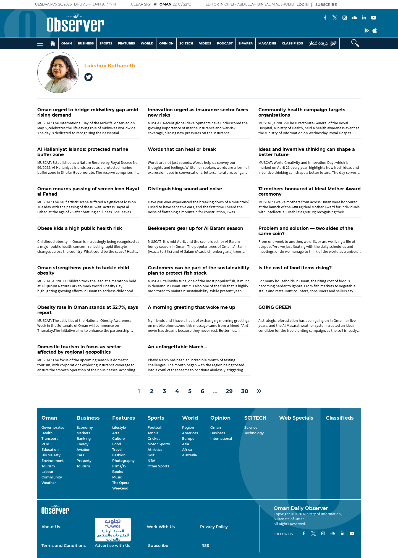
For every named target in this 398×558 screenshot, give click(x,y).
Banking (84, 438)
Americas (190, 433)
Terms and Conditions (63, 545)
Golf (151, 455)
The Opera (120, 483)
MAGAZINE (267, 43)
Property (84, 461)
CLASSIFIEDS (292, 43)
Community (51, 477)
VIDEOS (205, 43)
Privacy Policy (214, 526)
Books (117, 472)
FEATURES (126, 43)
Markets (83, 433)
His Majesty (51, 455)
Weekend (120, 488)
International (221, 438)
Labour (47, 472)
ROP (45, 444)
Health (47, 433)
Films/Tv (119, 466)
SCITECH (186, 43)
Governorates (52, 427)
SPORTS (106, 43)
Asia (185, 444)
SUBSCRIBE (326, 4)
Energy (82, 444)
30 (244, 391)
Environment (52, 461)
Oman (215, 427)
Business (217, 433)
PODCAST (225, 43)
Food (116, 444)
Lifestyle (119, 427)
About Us (50, 526)
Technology (254, 433)
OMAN (66, 43)
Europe (188, 438)
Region (188, 427)
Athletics (155, 450)
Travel (117, 450)
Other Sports (158, 466)
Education (50, 450)
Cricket (154, 438)
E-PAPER (246, 43)
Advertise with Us (112, 545)
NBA (151, 461)
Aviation (83, 450)
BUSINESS (86, 43)
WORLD (147, 43)
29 (229, 391)
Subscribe (158, 545)
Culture (118, 438)
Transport (49, 438)
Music (117, 477)
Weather (48, 483)
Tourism (48, 466)
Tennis (153, 433)
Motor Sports (159, 444)
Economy (85, 427)
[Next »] (259, 391)
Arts (115, 433)
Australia (189, 455)
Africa (187, 450)
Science (250, 427)
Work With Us (161, 526)
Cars (80, 455)
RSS (205, 545)
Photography (123, 461)
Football (154, 427)
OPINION (166, 43)
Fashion (118, 455)
